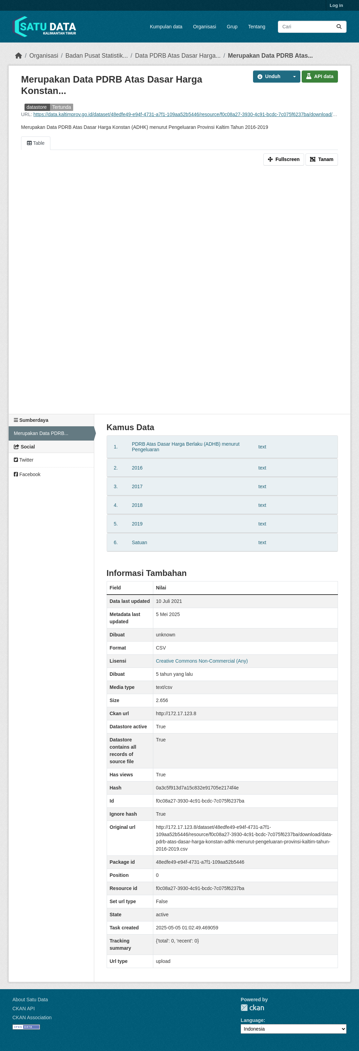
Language (252, 1020)
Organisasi (204, 26)
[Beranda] (18, 55)
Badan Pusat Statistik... (96, 55)
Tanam (321, 159)
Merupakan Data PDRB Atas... (270, 55)
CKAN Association (32, 1017)
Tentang (256, 26)
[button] (292, 76)
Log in (336, 5)
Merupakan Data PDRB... (41, 433)
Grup (232, 26)
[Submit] (339, 27)
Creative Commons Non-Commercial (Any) (202, 661)
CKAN (252, 1007)
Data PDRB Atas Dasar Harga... (178, 55)
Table (36, 143)
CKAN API (23, 1008)
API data (319, 76)
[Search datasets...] (312, 27)
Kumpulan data (166, 26)
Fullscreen (284, 159)
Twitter (23, 460)
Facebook (27, 474)
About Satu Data (30, 999)
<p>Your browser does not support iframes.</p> (179, 291)
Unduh (269, 76)
